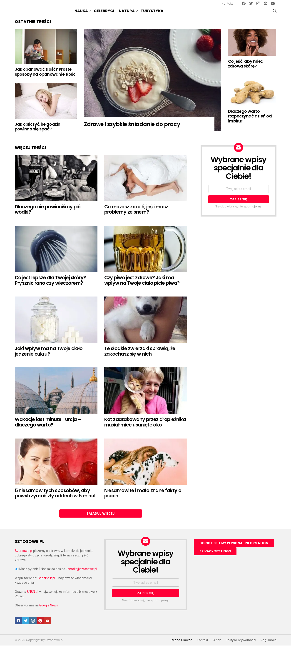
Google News (48, 613)
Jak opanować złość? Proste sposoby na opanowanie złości (46, 79)
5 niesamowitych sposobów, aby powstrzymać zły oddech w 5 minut (55, 500)
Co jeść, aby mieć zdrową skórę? (245, 71)
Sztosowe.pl (23, 558)
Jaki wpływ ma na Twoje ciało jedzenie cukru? (49, 359)
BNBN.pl (32, 599)
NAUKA (81, 15)
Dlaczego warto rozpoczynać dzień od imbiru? (250, 123)
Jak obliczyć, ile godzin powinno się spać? (37, 134)
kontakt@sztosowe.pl (81, 576)
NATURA (127, 15)
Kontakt (227, 3)
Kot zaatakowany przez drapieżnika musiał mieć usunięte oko (145, 430)
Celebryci (104, 14)
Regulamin (268, 647)
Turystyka (152, 14)
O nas (217, 647)
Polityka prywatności (241, 647)
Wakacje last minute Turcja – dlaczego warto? (48, 430)
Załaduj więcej (101, 521)
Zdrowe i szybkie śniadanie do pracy (132, 131)
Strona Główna (181, 647)
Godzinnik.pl (46, 585)
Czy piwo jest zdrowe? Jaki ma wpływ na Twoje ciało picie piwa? (142, 288)
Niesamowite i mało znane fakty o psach (143, 500)
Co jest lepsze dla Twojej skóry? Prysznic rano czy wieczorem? (50, 288)
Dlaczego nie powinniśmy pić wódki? (48, 217)
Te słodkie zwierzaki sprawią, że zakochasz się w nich (139, 359)
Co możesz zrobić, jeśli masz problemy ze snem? (136, 217)
